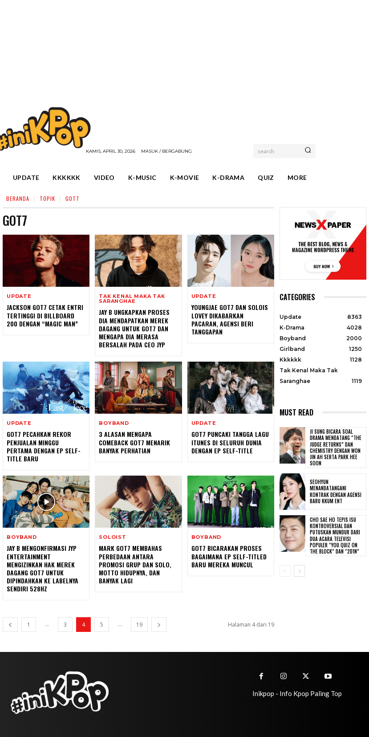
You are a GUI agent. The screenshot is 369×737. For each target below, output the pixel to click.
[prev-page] (10, 624)
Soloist (112, 537)
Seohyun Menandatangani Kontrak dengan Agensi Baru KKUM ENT (335, 491)
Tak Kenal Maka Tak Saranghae (132, 299)
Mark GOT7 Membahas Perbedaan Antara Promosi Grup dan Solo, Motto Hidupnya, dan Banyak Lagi (135, 564)
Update (19, 296)
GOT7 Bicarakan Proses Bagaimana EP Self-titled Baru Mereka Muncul (229, 556)
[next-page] (158, 624)
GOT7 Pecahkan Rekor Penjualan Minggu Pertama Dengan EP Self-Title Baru (44, 446)
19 (139, 624)
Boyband (114, 423)
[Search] (308, 151)
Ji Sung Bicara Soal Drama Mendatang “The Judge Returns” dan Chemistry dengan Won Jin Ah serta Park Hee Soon (335, 447)
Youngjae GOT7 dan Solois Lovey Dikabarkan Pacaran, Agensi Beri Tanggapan (229, 319)
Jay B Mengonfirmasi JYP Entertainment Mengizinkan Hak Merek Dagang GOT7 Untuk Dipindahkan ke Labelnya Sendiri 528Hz (42, 568)
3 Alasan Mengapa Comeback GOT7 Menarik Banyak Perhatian (134, 442)
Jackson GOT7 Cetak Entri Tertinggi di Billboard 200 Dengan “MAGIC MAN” (45, 315)
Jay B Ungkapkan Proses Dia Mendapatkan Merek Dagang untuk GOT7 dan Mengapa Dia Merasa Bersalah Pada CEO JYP (134, 328)
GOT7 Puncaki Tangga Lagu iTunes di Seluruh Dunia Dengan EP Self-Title (230, 442)
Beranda (17, 198)
